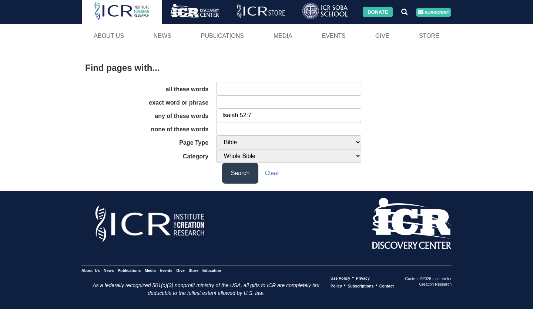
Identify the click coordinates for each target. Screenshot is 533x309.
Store (429, 36)
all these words (187, 89)
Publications (222, 36)
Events (334, 36)
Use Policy (340, 278)
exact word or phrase (178, 102)
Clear (272, 173)
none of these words (180, 129)
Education (211, 270)
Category (195, 156)
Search (240, 173)
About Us (109, 36)
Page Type (193, 142)
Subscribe (433, 12)
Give (382, 36)
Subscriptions (360, 285)
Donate (378, 11)
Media (283, 36)
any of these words (181, 116)
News (162, 36)
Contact (386, 285)
